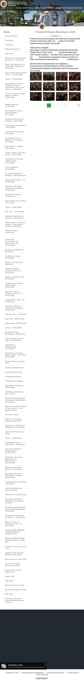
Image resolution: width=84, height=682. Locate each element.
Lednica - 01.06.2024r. (13, 207)
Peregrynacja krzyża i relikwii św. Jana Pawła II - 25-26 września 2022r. (15, 408)
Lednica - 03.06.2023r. (13, 328)
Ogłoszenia (9, 40)
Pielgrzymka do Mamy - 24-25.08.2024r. (15, 181)
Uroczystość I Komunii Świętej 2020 (13, 571)
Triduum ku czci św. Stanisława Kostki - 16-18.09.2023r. (13, 293)
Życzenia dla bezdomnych (14, 368)
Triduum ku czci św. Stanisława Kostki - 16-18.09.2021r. (13, 524)
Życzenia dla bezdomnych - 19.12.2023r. (15, 251)
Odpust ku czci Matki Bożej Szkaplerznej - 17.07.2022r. (15, 426)
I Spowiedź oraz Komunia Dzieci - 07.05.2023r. (14, 339)
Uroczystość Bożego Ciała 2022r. (15, 433)
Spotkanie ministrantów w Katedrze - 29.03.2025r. (14, 120)
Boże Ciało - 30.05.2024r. (15, 212)
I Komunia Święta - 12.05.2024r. (12, 231)
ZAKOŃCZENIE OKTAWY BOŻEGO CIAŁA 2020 (14, 554)
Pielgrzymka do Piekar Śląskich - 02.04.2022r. (14, 468)
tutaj (44, 667)
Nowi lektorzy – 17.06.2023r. (16, 314)
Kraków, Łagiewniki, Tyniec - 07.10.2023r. (15, 278)
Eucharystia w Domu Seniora (15, 494)
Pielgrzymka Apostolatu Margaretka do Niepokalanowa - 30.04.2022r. (14, 460)
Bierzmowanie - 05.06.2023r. (15, 323)
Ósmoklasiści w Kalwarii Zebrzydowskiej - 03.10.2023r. (14, 285)
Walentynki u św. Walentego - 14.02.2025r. (15, 126)
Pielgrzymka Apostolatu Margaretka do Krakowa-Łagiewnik (14, 501)
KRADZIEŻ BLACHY (12, 49)
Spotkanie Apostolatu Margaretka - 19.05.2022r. (15, 443)
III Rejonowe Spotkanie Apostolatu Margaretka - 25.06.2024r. (14, 188)
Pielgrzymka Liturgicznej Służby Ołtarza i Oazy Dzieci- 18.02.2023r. (16, 355)
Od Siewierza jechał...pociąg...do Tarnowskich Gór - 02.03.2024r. (12, 242)
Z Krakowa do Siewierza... (14, 381)
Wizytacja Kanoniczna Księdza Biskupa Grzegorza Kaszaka (14, 600)
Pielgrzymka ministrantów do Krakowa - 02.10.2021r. (15, 516)
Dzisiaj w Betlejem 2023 (13, 372)
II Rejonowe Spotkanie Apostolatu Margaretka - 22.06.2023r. (14, 308)
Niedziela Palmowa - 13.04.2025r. (12, 105)
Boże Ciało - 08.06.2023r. (15, 319)
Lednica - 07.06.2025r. (13, 79)
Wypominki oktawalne (13, 376)
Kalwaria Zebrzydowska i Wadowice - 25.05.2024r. (14, 217)
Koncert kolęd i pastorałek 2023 (15, 362)
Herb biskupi (9, 581)
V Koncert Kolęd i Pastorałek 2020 (16, 547)
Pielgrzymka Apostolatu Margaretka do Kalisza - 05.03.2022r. (14, 475)
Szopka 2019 (9, 576)
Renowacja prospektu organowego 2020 (12, 564)
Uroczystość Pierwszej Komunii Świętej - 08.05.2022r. (13, 451)
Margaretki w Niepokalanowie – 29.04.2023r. (11, 347)
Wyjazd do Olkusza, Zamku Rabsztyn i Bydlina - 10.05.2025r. (15, 95)
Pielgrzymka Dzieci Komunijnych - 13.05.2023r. (15, 333)
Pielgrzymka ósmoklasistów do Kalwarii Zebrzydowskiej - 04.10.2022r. (15, 400)
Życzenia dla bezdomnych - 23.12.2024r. (15, 133)
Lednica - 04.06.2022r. (13, 438)
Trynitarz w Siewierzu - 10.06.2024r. (13, 195)
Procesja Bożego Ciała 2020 (15, 559)
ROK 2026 (9, 54)
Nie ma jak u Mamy (12, 415)
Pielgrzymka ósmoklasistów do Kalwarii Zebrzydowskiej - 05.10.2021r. (15, 509)
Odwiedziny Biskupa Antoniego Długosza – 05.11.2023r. (13, 270)
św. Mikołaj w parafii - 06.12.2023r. (13, 257)
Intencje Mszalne (11, 36)
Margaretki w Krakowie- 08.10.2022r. (14, 386)
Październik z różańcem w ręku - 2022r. (14, 393)
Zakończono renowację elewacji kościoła (13, 489)
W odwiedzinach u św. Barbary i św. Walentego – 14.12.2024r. (14, 140)
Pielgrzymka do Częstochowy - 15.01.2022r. (15, 483)
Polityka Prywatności (56, 673)
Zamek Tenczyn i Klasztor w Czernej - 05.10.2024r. (15, 153)
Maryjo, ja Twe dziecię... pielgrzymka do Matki (13, 420)
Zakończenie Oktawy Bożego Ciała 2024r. (15, 202)
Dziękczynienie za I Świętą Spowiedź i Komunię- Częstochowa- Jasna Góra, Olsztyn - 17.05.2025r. (14, 86)
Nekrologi (9, 45)
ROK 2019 (9, 594)
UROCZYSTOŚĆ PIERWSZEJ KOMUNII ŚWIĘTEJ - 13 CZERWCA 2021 (14, 532)
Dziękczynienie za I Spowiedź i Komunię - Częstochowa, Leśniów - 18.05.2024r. (15, 224)
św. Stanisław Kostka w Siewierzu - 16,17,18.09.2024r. (15, 174)
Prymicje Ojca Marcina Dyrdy (16, 590)
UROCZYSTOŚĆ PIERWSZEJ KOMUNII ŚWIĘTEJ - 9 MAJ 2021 (14, 540)
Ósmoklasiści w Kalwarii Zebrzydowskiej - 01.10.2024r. (14, 161)
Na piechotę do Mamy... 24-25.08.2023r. (15, 301)
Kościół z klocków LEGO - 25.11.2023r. (14, 263)
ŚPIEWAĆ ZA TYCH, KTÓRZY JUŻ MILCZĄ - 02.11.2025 (15, 59)
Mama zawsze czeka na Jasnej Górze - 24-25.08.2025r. (15, 74)
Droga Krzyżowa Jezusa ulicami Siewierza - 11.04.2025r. (13, 113)
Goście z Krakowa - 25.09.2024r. (12, 168)
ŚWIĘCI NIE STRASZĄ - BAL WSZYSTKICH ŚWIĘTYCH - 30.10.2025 (15, 66)
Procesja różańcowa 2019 (14, 585)
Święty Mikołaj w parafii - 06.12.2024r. (14, 147)
